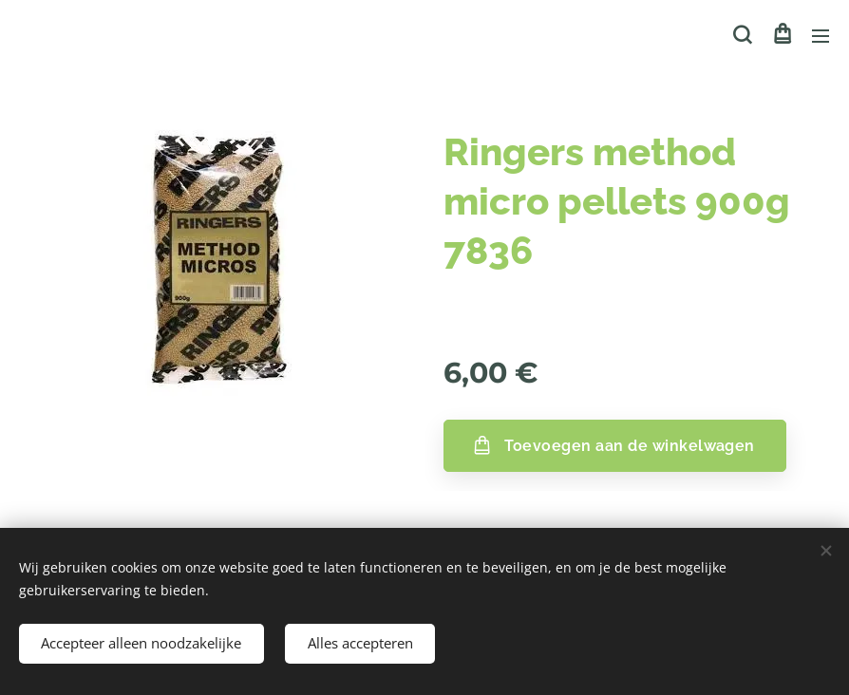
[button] (742, 35)
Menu (820, 36)
